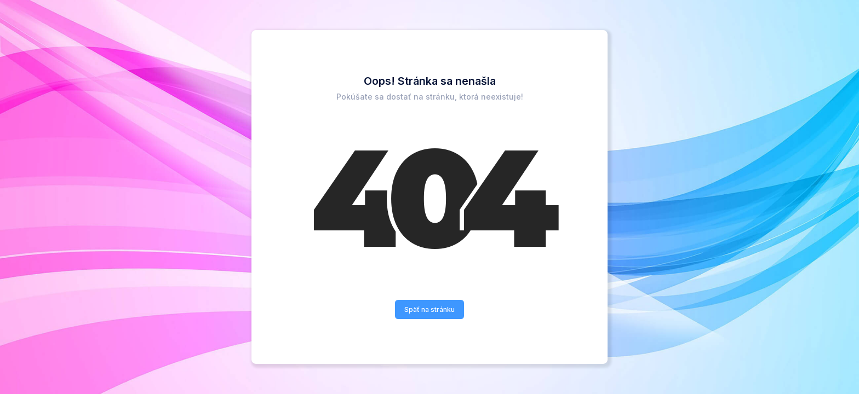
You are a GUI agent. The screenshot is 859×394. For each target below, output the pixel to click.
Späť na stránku (429, 309)
